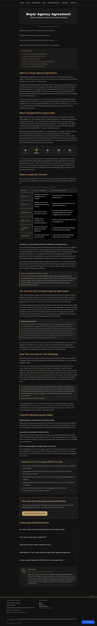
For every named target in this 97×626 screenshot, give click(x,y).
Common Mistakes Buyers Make (33, 66)
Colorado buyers (27, 158)
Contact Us (73, 2)
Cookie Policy (19, 622)
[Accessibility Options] (88, 622)
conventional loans (37, 375)
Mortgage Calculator (54, 2)
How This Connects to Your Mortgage (35, 64)
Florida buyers (24, 165)
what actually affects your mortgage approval (43, 405)
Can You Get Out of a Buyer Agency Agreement (38, 61)
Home (22, 2)
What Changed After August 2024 (34, 56)
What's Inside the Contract (31, 59)
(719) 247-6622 (16, 610)
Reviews (41, 604)
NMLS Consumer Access (45, 607)
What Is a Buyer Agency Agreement (35, 54)
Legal (8, 622)
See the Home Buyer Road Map (34, 513)
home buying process (44, 99)
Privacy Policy (12, 622)
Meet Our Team (43, 606)
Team (27, 2)
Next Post (93, 596)
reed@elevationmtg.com (19, 612)
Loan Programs (36, 2)
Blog (44, 2)
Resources (65, 2)
